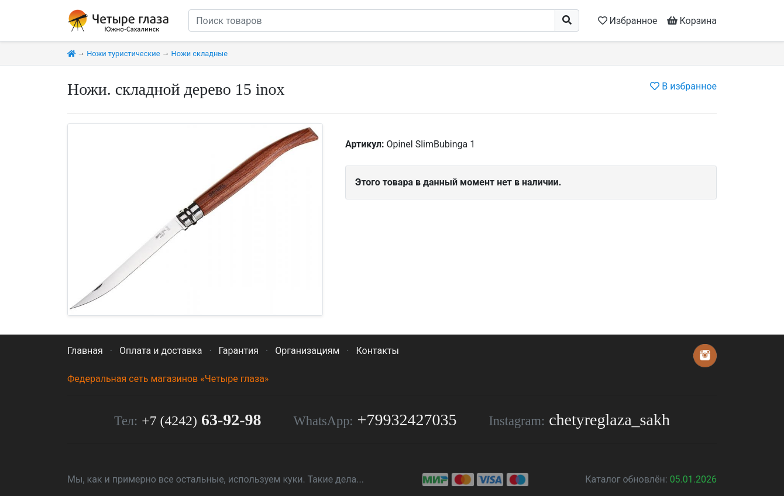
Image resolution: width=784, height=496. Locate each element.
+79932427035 (407, 420)
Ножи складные (199, 53)
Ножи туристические (123, 53)
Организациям (307, 350)
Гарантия (239, 350)
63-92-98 (201, 420)
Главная (85, 350)
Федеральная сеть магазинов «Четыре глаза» (168, 378)
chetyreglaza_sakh (609, 420)
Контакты (377, 350)
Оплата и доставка (160, 350)
